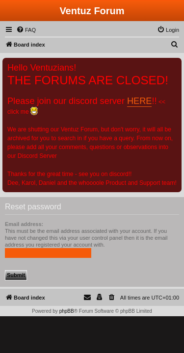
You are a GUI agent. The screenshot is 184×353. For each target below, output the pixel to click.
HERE (139, 101)
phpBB (66, 311)
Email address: (24, 224)
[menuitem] (26, 30)
